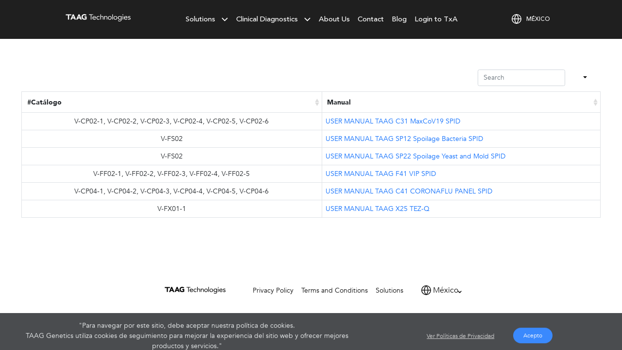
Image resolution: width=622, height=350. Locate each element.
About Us (334, 19)
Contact (371, 19)
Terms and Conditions (334, 290)
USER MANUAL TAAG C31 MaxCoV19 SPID (393, 121)
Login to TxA (436, 19)
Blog (399, 19)
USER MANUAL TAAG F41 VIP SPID (381, 173)
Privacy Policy (273, 290)
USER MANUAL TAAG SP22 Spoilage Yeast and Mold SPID (415, 156)
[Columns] (584, 78)
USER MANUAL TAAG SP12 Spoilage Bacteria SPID (404, 138)
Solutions (389, 290)
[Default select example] (448, 290)
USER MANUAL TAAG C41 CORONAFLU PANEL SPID (409, 191)
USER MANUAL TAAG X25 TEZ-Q (378, 208)
